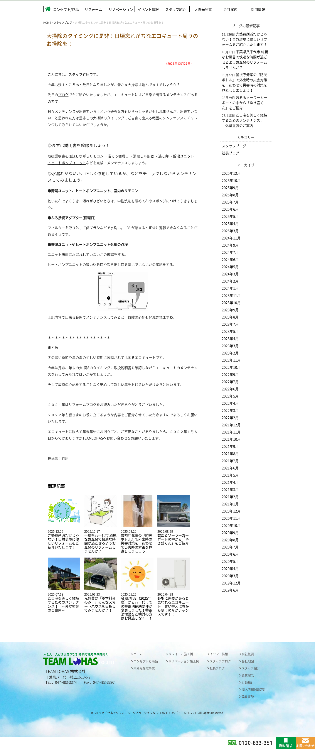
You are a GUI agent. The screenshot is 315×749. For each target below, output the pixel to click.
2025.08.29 (173, 520)
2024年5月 (230, 267)
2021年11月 (231, 432)
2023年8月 (230, 317)
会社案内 (231, 9)
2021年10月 (231, 439)
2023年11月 (231, 295)
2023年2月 (230, 353)
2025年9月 (230, 187)
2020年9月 (230, 532)
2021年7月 (230, 461)
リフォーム (93, 9)
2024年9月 (230, 245)
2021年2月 (230, 497)
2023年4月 (230, 338)
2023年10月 (231, 302)
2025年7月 (230, 202)
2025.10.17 (100, 524)
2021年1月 (230, 504)
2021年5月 (230, 475)
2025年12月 (231, 173)
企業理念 (248, 675)
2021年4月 (230, 482)
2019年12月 (231, 583)
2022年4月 (230, 403)
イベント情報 (148, 9)
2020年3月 (230, 576)
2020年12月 (231, 511)
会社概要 (248, 654)
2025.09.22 (137, 524)
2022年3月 (230, 410)
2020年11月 (231, 518)
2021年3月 (230, 489)
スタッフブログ (234, 146)
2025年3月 (230, 231)
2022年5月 (230, 396)
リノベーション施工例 (183, 661)
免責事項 (248, 696)
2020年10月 (231, 525)
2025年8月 (230, 195)
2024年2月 (230, 281)
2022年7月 (230, 382)
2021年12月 (231, 425)
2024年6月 (230, 259)
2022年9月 (230, 374)
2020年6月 (230, 554)
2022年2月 (230, 417)
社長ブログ (230, 153)
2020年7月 (230, 547)
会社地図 (248, 661)
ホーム (138, 654)
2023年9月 (230, 310)
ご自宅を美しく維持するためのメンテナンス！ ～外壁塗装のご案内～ (244, 120)
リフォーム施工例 (180, 654)
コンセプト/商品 (66, 9)
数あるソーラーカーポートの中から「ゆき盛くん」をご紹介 (244, 103)
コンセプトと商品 (145, 661)
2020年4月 (230, 568)
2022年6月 (230, 389)
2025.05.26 (137, 589)
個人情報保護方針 (254, 689)
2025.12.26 (64, 522)
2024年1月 (230, 288)
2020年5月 (230, 561)
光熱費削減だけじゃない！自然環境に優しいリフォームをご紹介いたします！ (244, 39)
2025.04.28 (173, 587)
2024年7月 (230, 252)
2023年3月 (230, 346)
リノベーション (121, 9)
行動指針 (248, 682)
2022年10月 (231, 367)
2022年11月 (231, 360)
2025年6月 (230, 209)
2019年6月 (230, 590)
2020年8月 (230, 540)
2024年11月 (231, 238)
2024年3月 (230, 274)
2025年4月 (230, 223)
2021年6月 (230, 468)
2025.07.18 (64, 585)
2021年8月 (230, 453)
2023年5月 (230, 331)
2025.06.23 (100, 585)
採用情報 (258, 9)
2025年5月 (230, 216)
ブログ (63, 94)
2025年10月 (231, 180)
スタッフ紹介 (175, 9)
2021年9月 (230, 446)
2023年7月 (230, 324)
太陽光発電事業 (144, 668)
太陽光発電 (203, 9)
